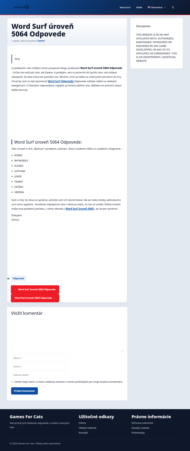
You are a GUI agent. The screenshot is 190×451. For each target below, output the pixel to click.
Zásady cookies (140, 427)
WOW (139, 7)
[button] (173, 7)
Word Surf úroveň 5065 (80, 208)
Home (82, 423)
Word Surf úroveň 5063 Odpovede (37, 289)
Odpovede (18, 278)
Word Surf (125, 7)
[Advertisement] (67, 114)
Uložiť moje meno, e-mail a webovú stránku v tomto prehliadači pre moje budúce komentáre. (68, 381)
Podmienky (138, 432)
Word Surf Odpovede (61, 81)
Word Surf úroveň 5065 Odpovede (33, 297)
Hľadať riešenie (87, 427)
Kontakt (83, 432)
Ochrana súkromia (142, 423)
